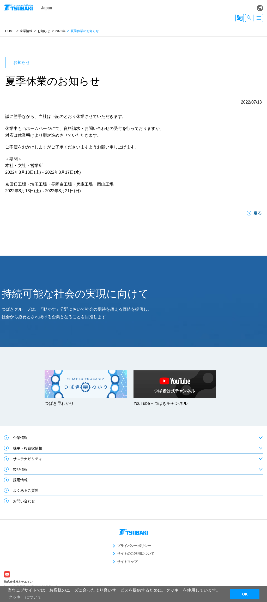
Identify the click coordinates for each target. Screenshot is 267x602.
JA (239, 18)
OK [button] (245, 594)
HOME (10, 31)
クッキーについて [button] (25, 597)
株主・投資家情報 (27, 448)
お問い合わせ (24, 501)
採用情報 (20, 480)
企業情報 (26, 31)
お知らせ (44, 31)
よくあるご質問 (26, 490)
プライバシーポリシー (134, 546)
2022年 (60, 31)
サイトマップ (127, 562)
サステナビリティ (27, 459)
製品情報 (20, 469)
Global (260, 8)
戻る (257, 213)
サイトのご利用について (135, 554)
